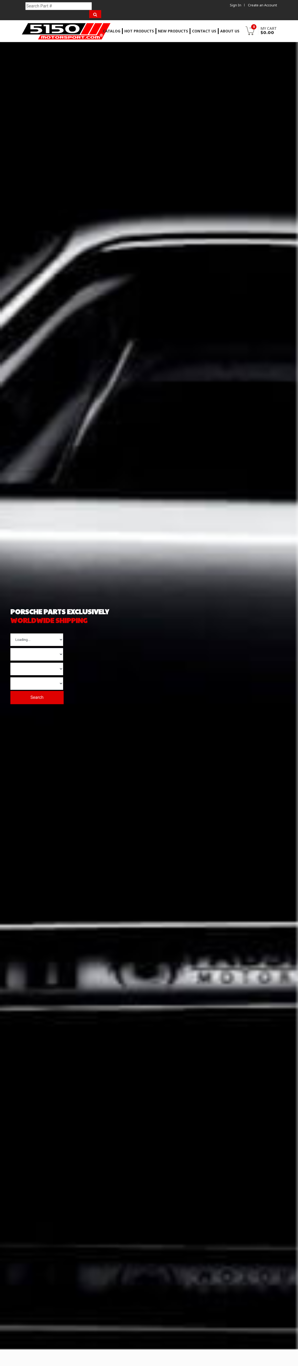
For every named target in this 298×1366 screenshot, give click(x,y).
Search (42, 695)
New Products (173, 31)
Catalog (111, 31)
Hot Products (139, 31)
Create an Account (262, 5)
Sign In (235, 5)
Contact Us (204, 31)
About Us (229, 31)
